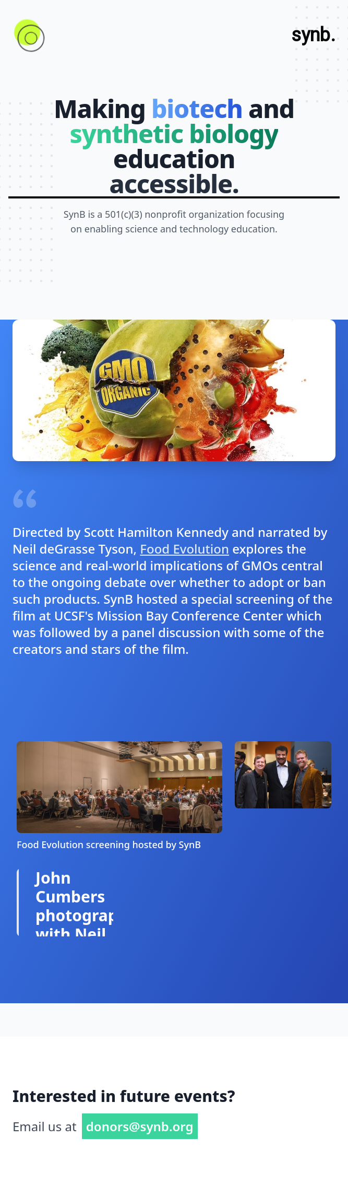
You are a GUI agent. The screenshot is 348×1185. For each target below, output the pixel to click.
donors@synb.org (140, 1126)
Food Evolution (184, 548)
